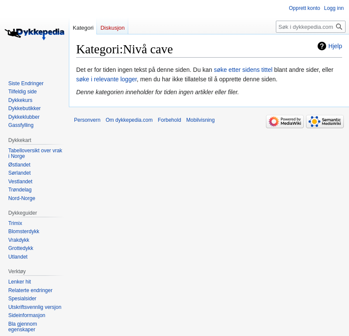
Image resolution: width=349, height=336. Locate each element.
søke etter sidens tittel (243, 69)
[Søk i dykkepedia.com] (311, 27)
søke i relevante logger (106, 79)
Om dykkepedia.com (128, 120)
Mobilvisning (200, 120)
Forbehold (169, 120)
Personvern (87, 120)
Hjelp (335, 46)
